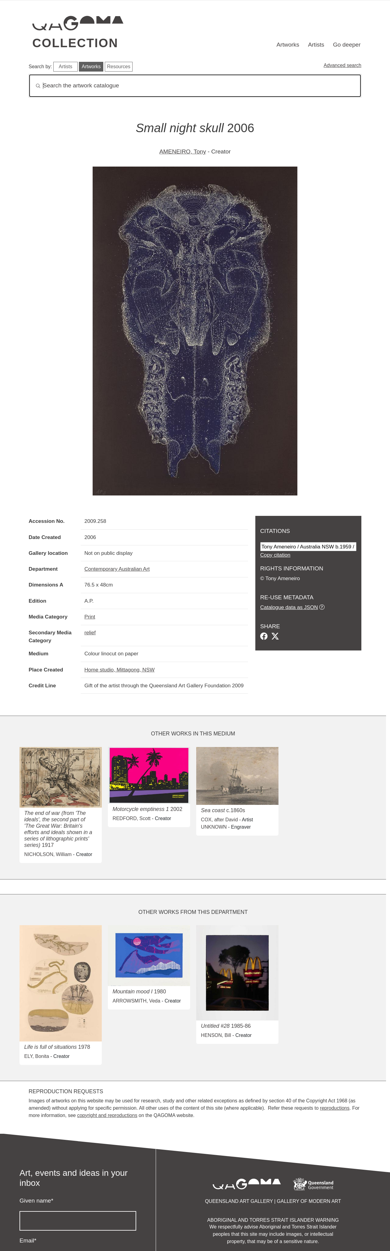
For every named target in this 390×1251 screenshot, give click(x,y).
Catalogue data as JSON (289, 607)
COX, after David (219, 819)
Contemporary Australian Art (117, 569)
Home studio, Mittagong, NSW (119, 670)
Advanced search (342, 65)
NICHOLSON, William (48, 854)
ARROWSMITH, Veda (136, 1000)
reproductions (334, 1108)
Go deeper (347, 44)
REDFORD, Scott (132, 818)
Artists (316, 44)
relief (90, 632)
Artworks (288, 44)
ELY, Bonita (36, 1056)
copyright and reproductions (107, 1115)
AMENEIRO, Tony (182, 151)
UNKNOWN (214, 827)
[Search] (195, 85)
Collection (75, 43)
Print (89, 617)
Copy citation (275, 555)
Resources (118, 66)
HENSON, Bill (216, 1035)
